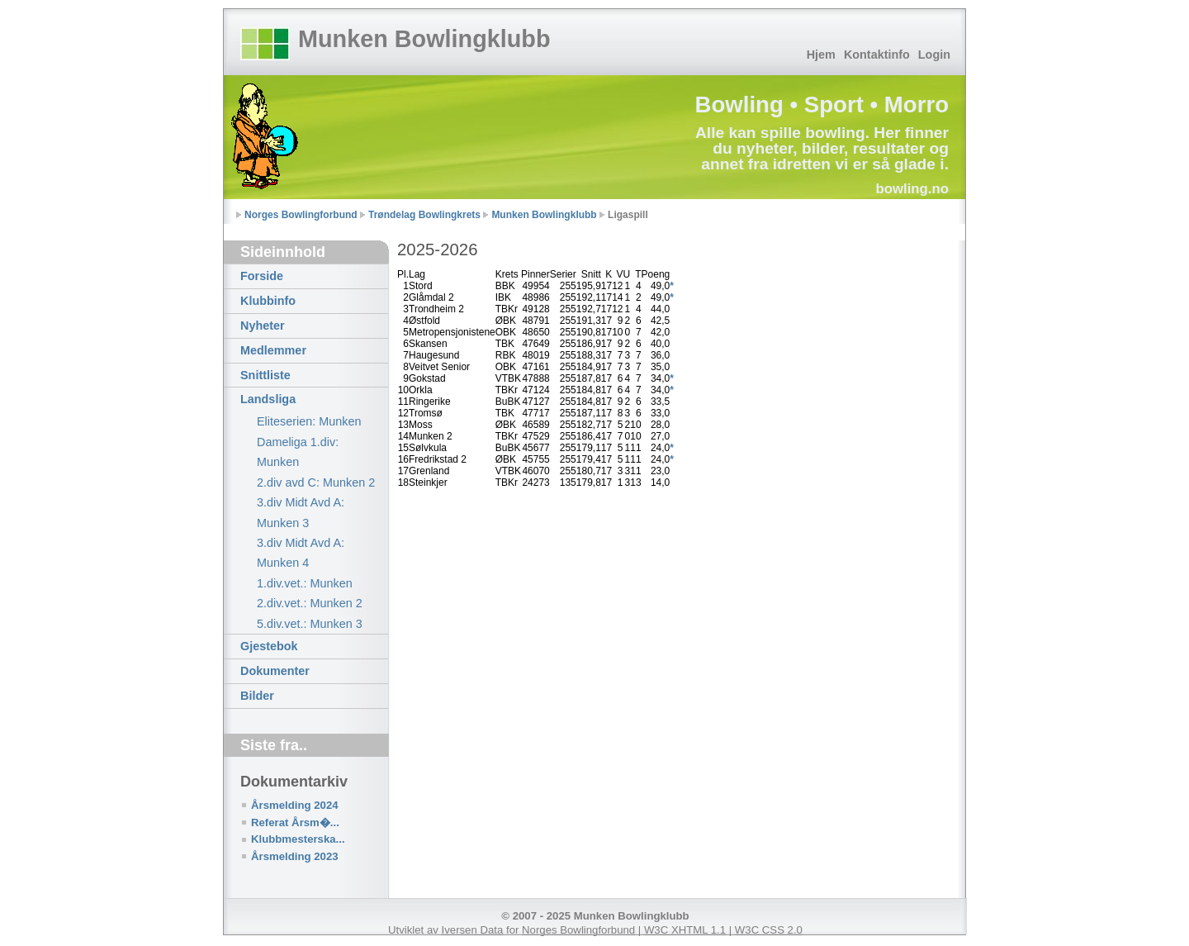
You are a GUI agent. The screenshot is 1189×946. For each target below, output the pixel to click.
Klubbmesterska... (298, 839)
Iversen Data (473, 930)
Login (934, 54)
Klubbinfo (268, 300)
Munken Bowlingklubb (424, 39)
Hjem (821, 54)
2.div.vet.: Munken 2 (309, 603)
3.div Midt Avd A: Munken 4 (300, 552)
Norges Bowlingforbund (301, 215)
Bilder (257, 695)
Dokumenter (275, 670)
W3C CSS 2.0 (769, 930)
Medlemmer (273, 350)
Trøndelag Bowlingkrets (424, 215)
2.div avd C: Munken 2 (316, 482)
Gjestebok (269, 646)
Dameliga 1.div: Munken (298, 451)
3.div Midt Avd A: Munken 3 (300, 512)
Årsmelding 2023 (295, 856)
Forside (261, 276)
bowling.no (912, 189)
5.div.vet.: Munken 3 (309, 623)
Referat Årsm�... (295, 822)
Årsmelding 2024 (295, 805)
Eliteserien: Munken (309, 421)
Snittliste (265, 375)
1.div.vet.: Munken (305, 583)
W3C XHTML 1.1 (685, 930)
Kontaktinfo (877, 54)
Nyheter (262, 325)
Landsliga (268, 399)
